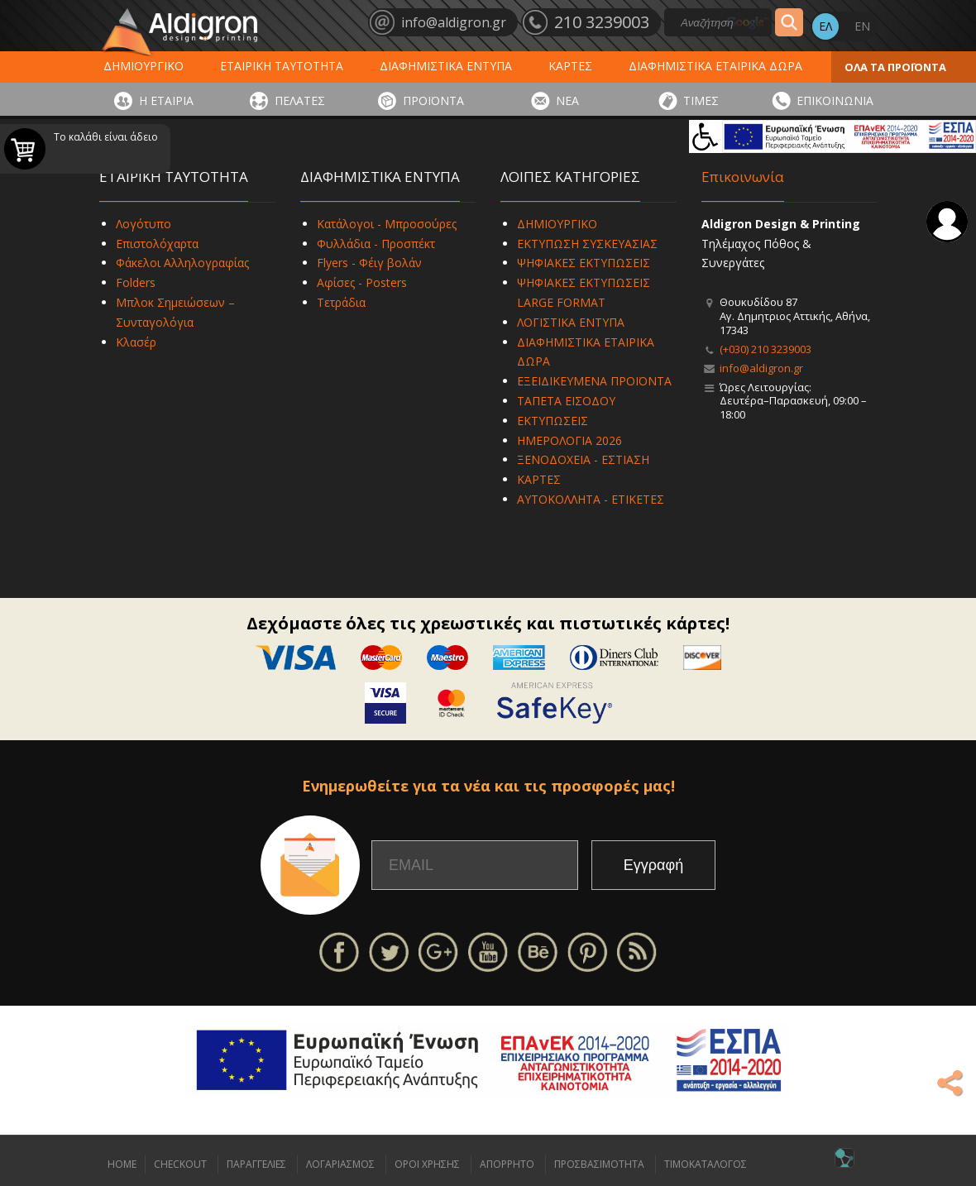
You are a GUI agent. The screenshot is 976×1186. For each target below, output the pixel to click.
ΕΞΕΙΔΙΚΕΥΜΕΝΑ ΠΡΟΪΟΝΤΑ (594, 381)
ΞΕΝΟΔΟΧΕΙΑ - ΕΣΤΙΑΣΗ (583, 459)
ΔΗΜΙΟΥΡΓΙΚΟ (143, 66)
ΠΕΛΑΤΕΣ (300, 100)
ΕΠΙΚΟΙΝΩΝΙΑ (835, 100)
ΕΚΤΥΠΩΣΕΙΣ (552, 420)
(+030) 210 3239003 (765, 349)
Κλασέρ (136, 342)
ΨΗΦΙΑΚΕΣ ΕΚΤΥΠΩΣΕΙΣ (583, 262)
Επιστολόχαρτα (157, 243)
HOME (122, 1164)
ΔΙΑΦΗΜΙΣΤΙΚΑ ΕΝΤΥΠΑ (446, 66)
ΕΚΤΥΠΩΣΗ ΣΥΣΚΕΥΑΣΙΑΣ (587, 243)
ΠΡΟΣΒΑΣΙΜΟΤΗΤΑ (599, 1164)
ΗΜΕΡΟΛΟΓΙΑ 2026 (569, 440)
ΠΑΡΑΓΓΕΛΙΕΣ (256, 1164)
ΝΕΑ (567, 100)
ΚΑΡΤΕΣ (570, 66)
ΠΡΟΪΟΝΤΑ (433, 100)
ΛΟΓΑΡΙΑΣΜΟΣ (340, 1164)
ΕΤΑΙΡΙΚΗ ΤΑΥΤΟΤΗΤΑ (281, 66)
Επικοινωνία (742, 176)
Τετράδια (341, 302)
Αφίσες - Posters (362, 282)
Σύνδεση (947, 221)
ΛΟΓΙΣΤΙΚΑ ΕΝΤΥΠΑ (570, 322)
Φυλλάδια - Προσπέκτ (376, 243)
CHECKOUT (180, 1164)
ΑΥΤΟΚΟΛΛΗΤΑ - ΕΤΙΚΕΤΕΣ (590, 499)
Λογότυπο (143, 224)
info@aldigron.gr (761, 368)
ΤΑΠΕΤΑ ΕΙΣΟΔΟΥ (566, 401)
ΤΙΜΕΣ (701, 100)
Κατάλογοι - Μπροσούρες (387, 224)
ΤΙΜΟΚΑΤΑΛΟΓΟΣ (705, 1164)
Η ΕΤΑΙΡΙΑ (166, 100)
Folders (135, 282)
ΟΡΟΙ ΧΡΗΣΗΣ (427, 1164)
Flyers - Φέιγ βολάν (369, 262)
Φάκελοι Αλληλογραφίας (182, 262)
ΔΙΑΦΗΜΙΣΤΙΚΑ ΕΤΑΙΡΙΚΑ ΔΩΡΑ (715, 66)
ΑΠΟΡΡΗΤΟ (507, 1164)
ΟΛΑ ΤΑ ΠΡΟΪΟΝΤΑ (895, 67)
